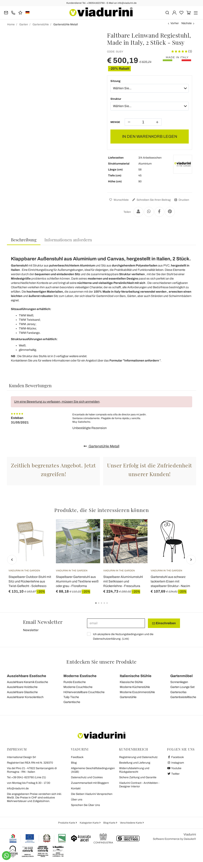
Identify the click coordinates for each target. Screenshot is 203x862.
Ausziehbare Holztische (22, 687)
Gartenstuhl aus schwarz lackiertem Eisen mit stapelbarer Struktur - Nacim (170, 581)
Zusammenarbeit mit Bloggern (90, 782)
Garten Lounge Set (182, 687)
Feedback (77, 757)
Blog (74, 762)
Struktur (115, 98)
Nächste (186, 23)
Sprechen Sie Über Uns (85, 805)
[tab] (23, 240)
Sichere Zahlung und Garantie (137, 777)
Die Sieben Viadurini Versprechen (91, 794)
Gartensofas (178, 692)
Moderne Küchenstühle (135, 687)
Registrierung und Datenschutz (138, 757)
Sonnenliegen (179, 682)
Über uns (76, 799)
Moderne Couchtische (77, 687)
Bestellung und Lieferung (134, 762)
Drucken (181, 199)
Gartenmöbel (181, 676)
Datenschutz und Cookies (87, 777)
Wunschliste (118, 199)
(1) (181, 51)
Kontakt (75, 788)
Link (125, 638)
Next (191, 559)
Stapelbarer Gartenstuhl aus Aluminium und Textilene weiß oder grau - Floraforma (77, 581)
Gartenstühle (128, 697)
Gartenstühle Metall (101, 446)
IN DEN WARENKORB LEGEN (149, 136)
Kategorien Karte (89, 822)
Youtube (174, 768)
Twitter (173, 773)
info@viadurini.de (18, 788)
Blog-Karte (109, 822)
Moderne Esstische (80, 676)
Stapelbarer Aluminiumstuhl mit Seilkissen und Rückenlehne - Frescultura (123, 581)
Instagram (175, 762)
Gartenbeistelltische (183, 697)
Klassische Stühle (131, 682)
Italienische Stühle (135, 676)
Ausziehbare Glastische (22, 692)
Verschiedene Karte (131, 822)
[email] (116, 623)
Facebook (175, 757)
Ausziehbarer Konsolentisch (25, 697)
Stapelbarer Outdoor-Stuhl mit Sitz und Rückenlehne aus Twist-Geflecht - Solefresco (30, 581)
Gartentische (71, 702)
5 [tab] (110, 606)
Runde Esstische (74, 682)
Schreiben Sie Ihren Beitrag (151, 199)
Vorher (174, 23)
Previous (12, 559)
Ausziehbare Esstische (26, 676)
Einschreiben (164, 623)
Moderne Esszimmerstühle (137, 692)
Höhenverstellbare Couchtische (83, 692)
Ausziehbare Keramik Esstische (27, 682)
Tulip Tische (71, 697)
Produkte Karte (67, 822)
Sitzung (115, 81)
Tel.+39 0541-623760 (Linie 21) (26, 777)
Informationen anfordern (68, 239)
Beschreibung (23, 239)
